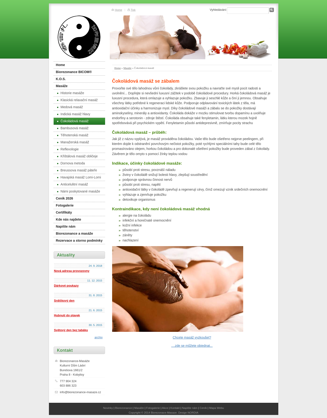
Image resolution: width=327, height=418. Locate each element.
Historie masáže (70, 93)
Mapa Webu (216, 407)
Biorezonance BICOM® (74, 72)
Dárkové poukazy (66, 285)
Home (117, 68)
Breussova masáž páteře (77, 170)
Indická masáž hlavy (73, 114)
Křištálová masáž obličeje (77, 156)
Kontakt (175, 407)
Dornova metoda (71, 163)
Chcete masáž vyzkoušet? (192, 337)
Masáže (127, 68)
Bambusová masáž (73, 128)
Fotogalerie (65, 205)
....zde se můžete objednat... (192, 346)
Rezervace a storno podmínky (79, 240)
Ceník (203, 407)
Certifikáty (64, 212)
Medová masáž (70, 107)
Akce (165, 407)
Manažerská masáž (73, 142)
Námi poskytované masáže (78, 191)
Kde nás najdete (68, 219)
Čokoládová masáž (73, 121)
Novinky (108, 407)
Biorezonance (123, 407)
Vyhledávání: (218, 9)
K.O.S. (61, 79)
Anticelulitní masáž (72, 184)
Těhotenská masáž (72, 135)
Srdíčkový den (64, 300)
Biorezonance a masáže (74, 233)
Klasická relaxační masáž (77, 100)
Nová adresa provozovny (71, 271)
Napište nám (66, 226)
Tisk (133, 9)
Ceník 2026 (64, 198)
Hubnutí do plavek (67, 315)
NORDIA (193, 412)
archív (99, 337)
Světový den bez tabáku (71, 330)
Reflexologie (68, 149)
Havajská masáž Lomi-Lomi (79, 177)
